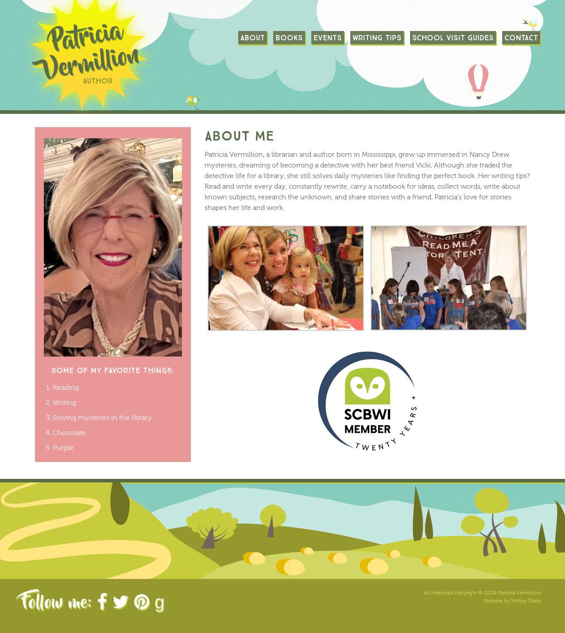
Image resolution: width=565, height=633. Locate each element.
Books (289, 37)
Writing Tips (377, 37)
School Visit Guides (453, 37)
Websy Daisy (526, 601)
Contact (521, 37)
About (252, 37)
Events (327, 37)
